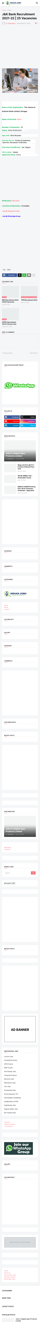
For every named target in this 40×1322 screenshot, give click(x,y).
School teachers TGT (11, 1094)
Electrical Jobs (9, 1079)
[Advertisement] (20, 48)
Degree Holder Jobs (11, 1109)
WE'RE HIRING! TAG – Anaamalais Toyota (25, 477)
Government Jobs (10, 1275)
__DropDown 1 (9, 1126)
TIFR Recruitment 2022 (29, 300)
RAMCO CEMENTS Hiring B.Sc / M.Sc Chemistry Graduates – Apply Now (26, 488)
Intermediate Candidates (12, 1098)
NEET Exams (8, 1068)
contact (6, 609)
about (6, 607)
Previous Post (7, 353)
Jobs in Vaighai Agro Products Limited (26, 1320)
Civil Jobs (7, 1086)
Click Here (15, 201)
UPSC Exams (8, 1064)
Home (4, 10)
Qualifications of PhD (11, 1101)
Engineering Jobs (10, 1105)
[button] (3, 3)
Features (7, 1122)
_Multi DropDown (10, 1124)
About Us (7, 1273)
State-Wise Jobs (9, 1279)
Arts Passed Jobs (10, 1071)
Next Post (33, 353)
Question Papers (9, 1277)
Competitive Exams (10, 1060)
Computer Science (10, 1075)
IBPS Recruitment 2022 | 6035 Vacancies (10, 301)
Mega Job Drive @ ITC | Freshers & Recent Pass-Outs (26, 467)
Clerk (9, 10)
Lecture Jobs (8, 1056)
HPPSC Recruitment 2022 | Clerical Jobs (9, 323)
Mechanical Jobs (10, 1083)
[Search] (17, 873)
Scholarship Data (10, 1090)
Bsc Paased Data (10, 1113)
